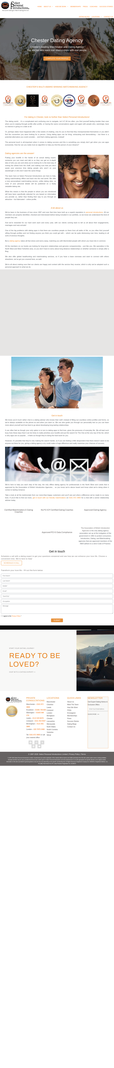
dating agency (14, 241)
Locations (97, 17)
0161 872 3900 (75, 498)
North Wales (51, 727)
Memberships (75, 6)
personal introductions (94, 212)
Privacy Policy (16, 616)
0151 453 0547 (40, 721)
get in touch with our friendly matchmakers (49, 498)
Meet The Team (73, 705)
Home (39, 6)
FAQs (69, 710)
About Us (48, 7)
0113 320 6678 (38, 718)
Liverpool (50, 710)
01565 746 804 (40, 710)
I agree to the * (12, 616)
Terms (83, 754)
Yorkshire (50, 732)
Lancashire (51, 721)
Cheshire (50, 705)
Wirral (49, 735)
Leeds (49, 707)
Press (85, 6)
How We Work (61, 7)
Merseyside (51, 724)
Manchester (51, 702)
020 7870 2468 (39, 729)
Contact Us (108, 16)
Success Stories (106, 6)
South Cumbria (52, 729)
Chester (49, 718)
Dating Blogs (84, 16)
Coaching (93, 6)
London (49, 713)
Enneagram (71, 713)
